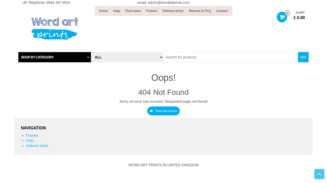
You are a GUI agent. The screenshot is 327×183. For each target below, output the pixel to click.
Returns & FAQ (200, 11)
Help (116, 11)
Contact (222, 11)
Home (103, 11)
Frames (151, 11)
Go (303, 57)
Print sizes (133, 11)
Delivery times (173, 11)
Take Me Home (163, 111)
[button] (54, 57)
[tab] (54, 57)
